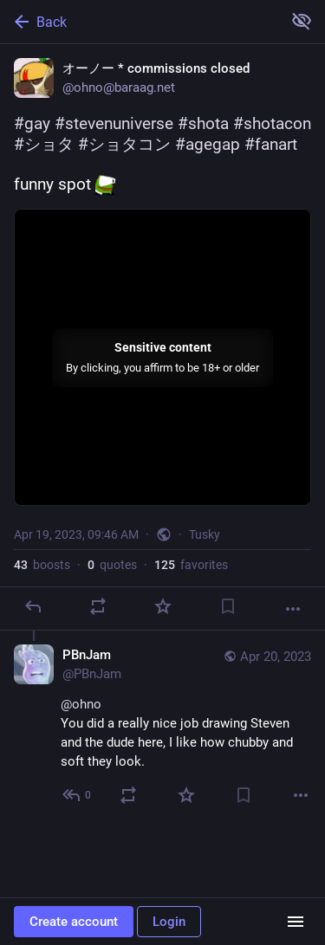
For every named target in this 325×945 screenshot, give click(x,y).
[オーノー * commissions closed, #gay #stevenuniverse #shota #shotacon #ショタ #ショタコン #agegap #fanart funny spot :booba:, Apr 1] (162, 337)
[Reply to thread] (77, 795)
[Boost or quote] (98, 606)
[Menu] (295, 921)
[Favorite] (163, 606)
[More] (293, 609)
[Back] (139, 21)
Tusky (204, 534)
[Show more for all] (301, 21)
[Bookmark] (228, 606)
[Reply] (33, 606)
